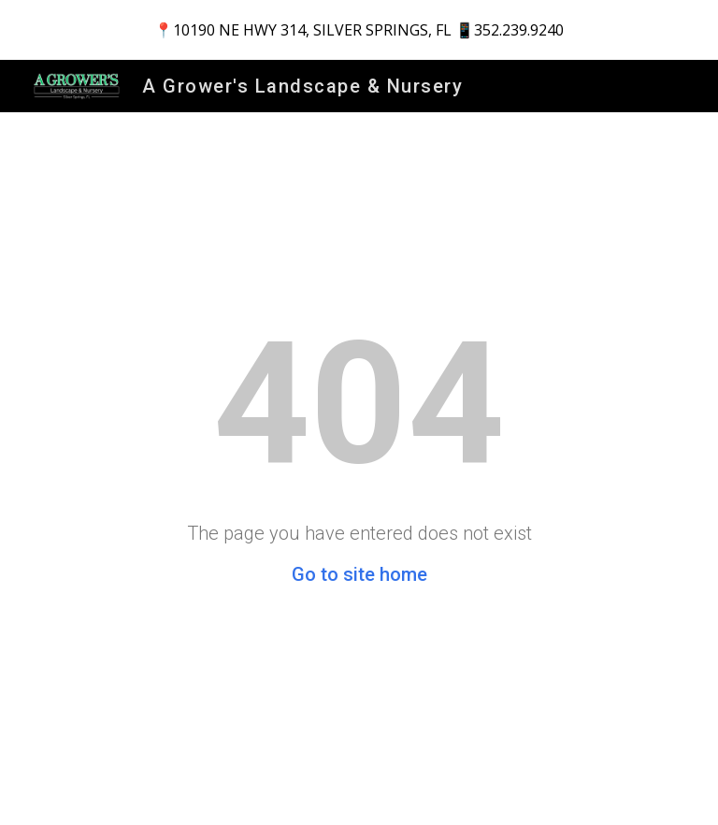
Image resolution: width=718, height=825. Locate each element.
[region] (359, 30)
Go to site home (359, 574)
